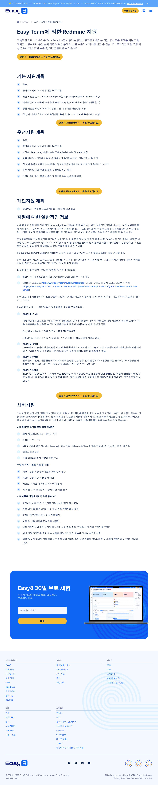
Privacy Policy (120, 778)
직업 (58, 717)
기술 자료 (10, 730)
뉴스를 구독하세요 (64, 726)
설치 (7, 721)
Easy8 (8, 665)
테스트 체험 (61, 739)
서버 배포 (60, 674)
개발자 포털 (11, 734)
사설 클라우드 (62, 669)
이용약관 (60, 730)
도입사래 (60, 682)
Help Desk (10, 687)
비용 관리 (10, 678)
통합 (58, 678)
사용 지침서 (11, 726)
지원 (109, 669)
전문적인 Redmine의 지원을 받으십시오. (40, 56)
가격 (7, 713)
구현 (109, 665)
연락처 (59, 713)
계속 (42, 621)
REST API (10, 717)
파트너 (59, 743)
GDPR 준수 (61, 734)
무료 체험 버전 (130, 10)
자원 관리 (10, 669)
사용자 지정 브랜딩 (115, 682)
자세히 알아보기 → (135, 3)
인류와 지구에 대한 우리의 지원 (70, 747)
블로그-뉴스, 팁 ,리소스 (66, 721)
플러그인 (9, 695)
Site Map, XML (12, 778)
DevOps (9, 700)
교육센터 (111, 674)
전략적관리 (10, 691)
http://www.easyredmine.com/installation (63, 282)
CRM (8, 682)
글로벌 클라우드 (63, 665)
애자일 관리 (11, 674)
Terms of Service (138, 778)
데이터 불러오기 (114, 678)
